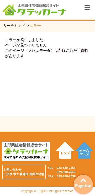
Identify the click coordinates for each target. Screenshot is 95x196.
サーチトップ (14, 25)
